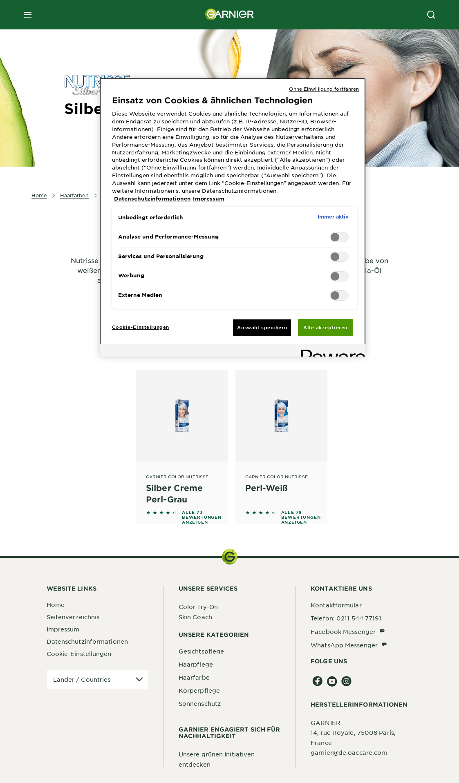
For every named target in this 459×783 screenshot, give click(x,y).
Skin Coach (195, 616)
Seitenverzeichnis (73, 616)
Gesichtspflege (201, 651)
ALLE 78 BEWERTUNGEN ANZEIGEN (301, 517)
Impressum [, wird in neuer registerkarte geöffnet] (208, 198)
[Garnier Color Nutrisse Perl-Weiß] (281, 437)
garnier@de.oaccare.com (349, 752)
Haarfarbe (194, 677)
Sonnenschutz (200, 703)
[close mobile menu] (28, 15)
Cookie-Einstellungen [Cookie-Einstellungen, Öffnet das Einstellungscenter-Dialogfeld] (140, 327)
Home (56, 604)
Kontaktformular (336, 605)
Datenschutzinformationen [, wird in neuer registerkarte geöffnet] (152, 198)
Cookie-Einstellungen (79, 653)
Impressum (63, 629)
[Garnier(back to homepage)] (229, 15)
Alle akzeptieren (325, 327)
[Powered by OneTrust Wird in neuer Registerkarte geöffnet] (330, 351)
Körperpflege (199, 690)
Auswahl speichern (262, 327)
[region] (232, 217)
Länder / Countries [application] (82, 679)
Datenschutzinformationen (87, 641)
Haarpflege (196, 664)
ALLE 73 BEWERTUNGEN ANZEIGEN (202, 517)
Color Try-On (198, 606)
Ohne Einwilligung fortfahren (324, 88)
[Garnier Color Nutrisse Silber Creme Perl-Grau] (182, 437)
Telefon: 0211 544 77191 (346, 618)
